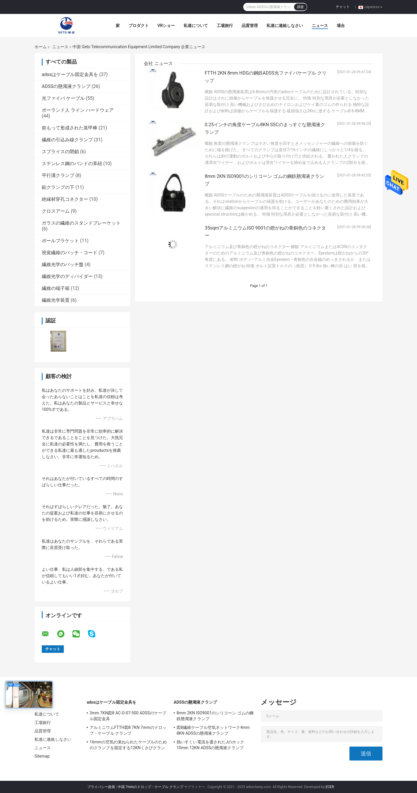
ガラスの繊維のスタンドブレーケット (81, 223)
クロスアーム (56, 211)
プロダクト (138, 25)
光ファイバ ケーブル (63, 98)
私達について (196, 25)
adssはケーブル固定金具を (70, 74)
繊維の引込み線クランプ (67, 139)
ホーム (41, 46)
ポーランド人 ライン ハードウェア (78, 110)
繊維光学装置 (56, 300)
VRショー (166, 25)
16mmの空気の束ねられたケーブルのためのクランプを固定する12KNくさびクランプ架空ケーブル (128, 746)
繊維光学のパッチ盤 (63, 264)
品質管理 (250, 25)
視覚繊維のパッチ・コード (69, 252)
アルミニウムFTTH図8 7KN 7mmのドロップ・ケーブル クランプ (128, 730)
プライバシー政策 (101, 787)
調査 (300, 7)
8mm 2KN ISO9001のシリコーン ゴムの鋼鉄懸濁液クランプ (215, 716)
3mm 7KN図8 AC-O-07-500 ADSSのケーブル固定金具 (128, 716)
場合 (341, 25)
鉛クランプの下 (58, 187)
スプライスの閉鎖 (60, 151)
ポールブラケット (60, 240)
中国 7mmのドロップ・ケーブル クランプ (150, 787)
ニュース (320, 25)
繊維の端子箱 (56, 288)
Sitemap (42, 756)
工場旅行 (225, 25)
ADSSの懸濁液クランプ (66, 86)
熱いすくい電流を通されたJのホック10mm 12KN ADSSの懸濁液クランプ (210, 745)
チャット (343, 7)
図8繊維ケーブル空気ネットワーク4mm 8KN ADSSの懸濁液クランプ (213, 730)
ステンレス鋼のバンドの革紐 (72, 163)
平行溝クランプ (58, 175)
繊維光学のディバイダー (67, 276)
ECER (330, 787)
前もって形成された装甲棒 (69, 128)
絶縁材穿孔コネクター (65, 199)
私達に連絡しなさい (284, 25)
